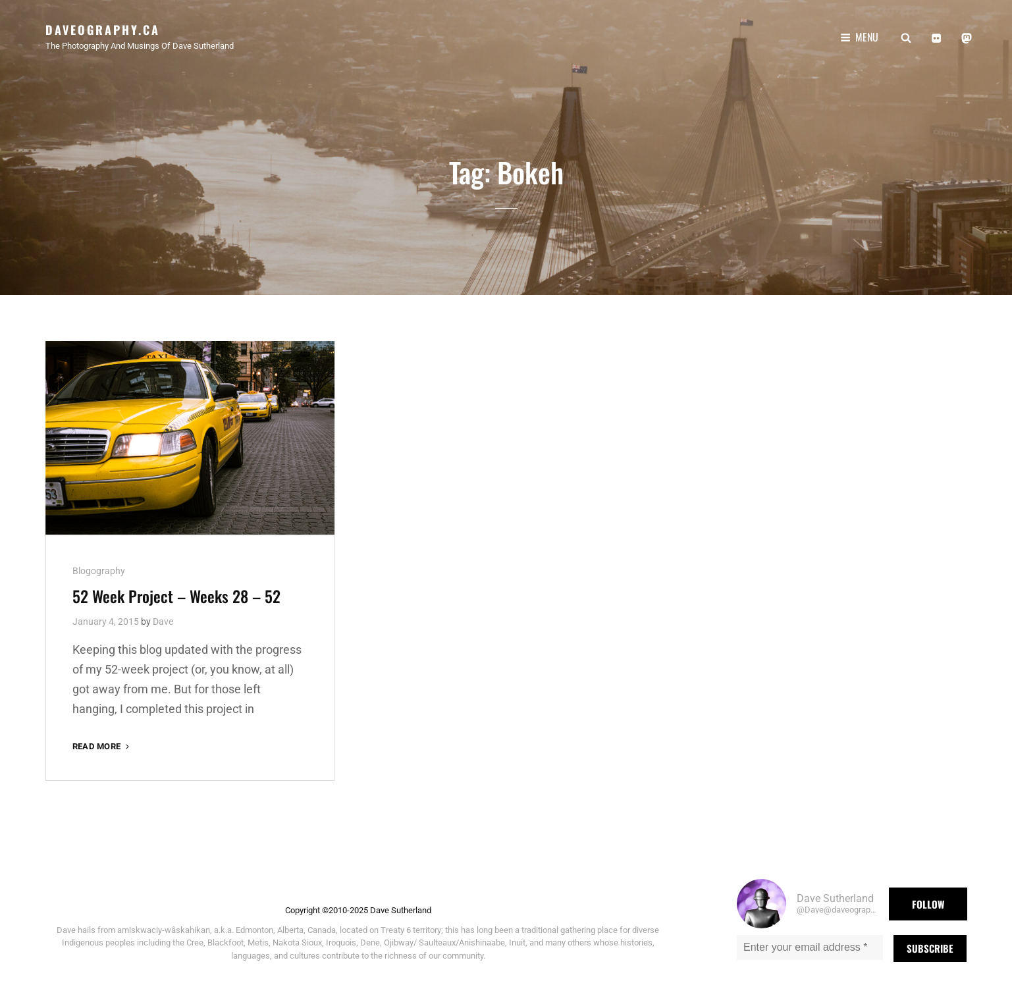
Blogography (98, 565)
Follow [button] (928, 898)
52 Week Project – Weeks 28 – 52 (176, 590)
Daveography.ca (102, 29)
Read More (102, 740)
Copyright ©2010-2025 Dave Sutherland (358, 904)
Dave (163, 615)
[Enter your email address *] (810, 941)
